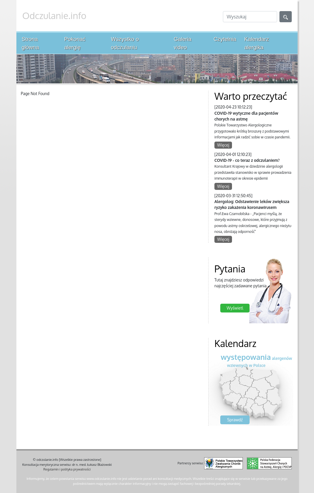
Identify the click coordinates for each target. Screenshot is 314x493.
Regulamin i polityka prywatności (67, 469)
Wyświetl (235, 307)
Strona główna (30, 43)
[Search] (250, 16)
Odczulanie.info (54, 15)
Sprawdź (235, 419)
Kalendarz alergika (256, 43)
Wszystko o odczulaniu (125, 43)
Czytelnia (225, 39)
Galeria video (182, 43)
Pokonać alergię (75, 43)
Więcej (223, 144)
